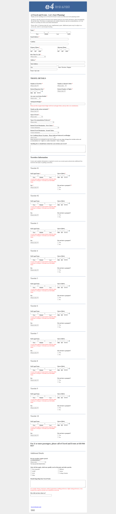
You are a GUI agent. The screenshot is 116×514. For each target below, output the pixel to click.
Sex (31, 185)
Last (58, 34)
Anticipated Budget (36, 101)
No (60, 189)
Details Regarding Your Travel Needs (40, 478)
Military (62, 469)
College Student (64, 473)
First (37, 34)
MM (31, 93)
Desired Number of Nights (65, 89)
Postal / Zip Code (34, 70)
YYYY (39, 93)
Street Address (34, 64)
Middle (46, 34)
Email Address (34, 37)
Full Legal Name (35, 173)
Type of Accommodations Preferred (40, 120)
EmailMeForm (58, 6)
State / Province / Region (64, 67)
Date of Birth (61, 173)
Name (32, 30)
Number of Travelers (36, 83)
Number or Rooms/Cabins (65, 83)
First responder (36, 469)
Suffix (69, 34)
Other (33, 475)
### (31, 51)
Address (33, 60)
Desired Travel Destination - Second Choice (42, 130)
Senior (61, 471)
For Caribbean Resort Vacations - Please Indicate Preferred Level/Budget (50, 135)
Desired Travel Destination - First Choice (42, 125)
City (31, 67)
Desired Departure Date (37, 89)
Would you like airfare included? (39, 109)
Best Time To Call (35, 54)
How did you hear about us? (38, 493)
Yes (60, 187)
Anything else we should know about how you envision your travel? (48, 143)
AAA (33, 473)
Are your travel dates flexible (38, 96)
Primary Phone (35, 47)
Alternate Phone (61, 47)
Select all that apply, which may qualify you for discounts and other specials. (51, 467)
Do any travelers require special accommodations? (39, 459)
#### (40, 51)
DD (35, 93)
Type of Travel (34, 114)
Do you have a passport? (64, 185)
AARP (33, 471)
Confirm (32, 41)
